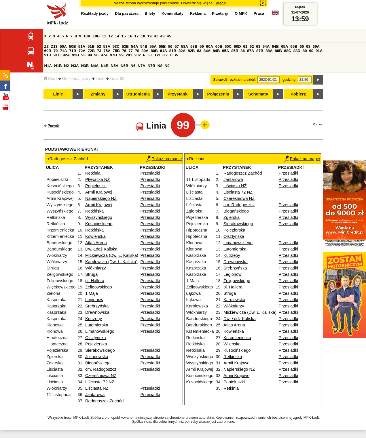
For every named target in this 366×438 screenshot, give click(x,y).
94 (90, 55)
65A (284, 46)
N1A (48, 66)
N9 (167, 66)
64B (275, 46)
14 (117, 36)
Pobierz (298, 94)
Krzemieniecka (237, 337)
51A (81, 46)
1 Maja (91, 293)
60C (228, 46)
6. (144, 55)
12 (110, 36)
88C (287, 51)
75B (116, 51)
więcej (221, 3)
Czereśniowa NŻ (100, 375)
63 (258, 46)
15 (124, 36)
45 (169, 36)
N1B (58, 66)
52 (99, 46)
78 (137, 51)
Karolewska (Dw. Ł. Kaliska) (111, 261)
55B (162, 46)
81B (172, 51)
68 (308, 46)
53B (125, 46)
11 (104, 36)
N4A (95, 66)
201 (129, 55)
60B (218, 46)
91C (57, 55)
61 (245, 46)
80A (144, 51)
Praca (259, 13)
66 (301, 46)
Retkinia (92, 173)
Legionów (94, 299)
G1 (157, 55)
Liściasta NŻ (97, 388)
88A (269, 51)
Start (50, 78)
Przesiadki (150, 173)
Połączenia (218, 94)
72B (91, 51)
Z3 (46, 46)
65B (293, 46)
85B (234, 51)
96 (96, 55)
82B (191, 51)
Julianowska (96, 356)
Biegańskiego (98, 363)
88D (296, 51)
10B (96, 36)
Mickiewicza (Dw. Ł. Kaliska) (111, 255)
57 (177, 46)
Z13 (54, 46)
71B (72, 51)
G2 (165, 55)
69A (316, 46)
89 (305, 51)
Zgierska (231, 217)
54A (134, 46)
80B (154, 51)
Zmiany (98, 94)
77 (130, 51)
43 (162, 36)
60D (237, 46)
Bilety (150, 13)
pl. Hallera (94, 280)
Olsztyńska (95, 337)
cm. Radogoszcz (100, 369)
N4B (105, 66)
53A (106, 46)
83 (199, 51)
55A (152, 46)
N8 (160, 66)
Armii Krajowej (98, 192)
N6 (132, 66)
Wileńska (231, 344)
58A (184, 46)
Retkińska (94, 211)
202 (137, 55)
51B (91, 46)
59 (202, 46)
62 (252, 46)
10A (87, 36)
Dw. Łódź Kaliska (101, 249)
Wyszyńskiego (98, 217)
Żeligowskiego (98, 287)
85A (225, 51)
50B (72, 46)
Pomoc (318, 124)
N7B (151, 66)
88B (278, 51)
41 (156, 36)
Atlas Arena (96, 242)
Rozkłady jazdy (76, 78)
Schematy (258, 94)
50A (63, 46)
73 (99, 51)
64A (266, 46)
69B (47, 51)
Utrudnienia (138, 94)
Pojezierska (96, 344)
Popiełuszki (96, 185)
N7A (141, 66)
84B (216, 51)
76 (124, 51)
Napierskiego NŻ (101, 198)
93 (83, 55)
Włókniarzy (95, 268)
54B (143, 46)
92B (75, 55)
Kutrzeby (93, 318)
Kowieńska (95, 236)
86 (242, 51)
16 (130, 36)
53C (116, 46)
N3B (85, 66)
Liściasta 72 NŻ (99, 382)
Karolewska (234, 299)
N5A (115, 66)
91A (319, 51)
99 (121, 55)
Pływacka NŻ (97, 179)
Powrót (54, 126)
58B (193, 46)
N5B (124, 66)
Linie (100, 78)
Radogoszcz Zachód (104, 401)
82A (182, 51)
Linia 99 (117, 78)
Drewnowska (97, 312)
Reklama (198, 13)
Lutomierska (96, 325)
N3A (75, 66)
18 (143, 36)
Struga (91, 274)
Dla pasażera (127, 13)
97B (113, 55)
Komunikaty (172, 13)
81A (163, 51)
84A (207, 51)
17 (136, 36)
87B (259, 51)
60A (209, 46)
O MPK (241, 13)
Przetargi (220, 13)
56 (170, 46)
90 (311, 51)
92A (66, 55)
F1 (150, 55)
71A (63, 51)
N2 (66, 66)
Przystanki (178, 94)
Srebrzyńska (97, 306)
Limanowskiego (99, 331)
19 (149, 36)
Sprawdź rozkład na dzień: (235, 80)
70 (56, 51)
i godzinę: (288, 80)
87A (250, 51)
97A (104, 55)
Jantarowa (95, 394)
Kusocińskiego (99, 223)
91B (47, 55)
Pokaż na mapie (164, 158)
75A (106, 51)
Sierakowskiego (100, 350)
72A (82, 51)
